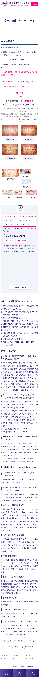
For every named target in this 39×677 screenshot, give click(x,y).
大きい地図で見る (19, 287)
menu (35, 4)
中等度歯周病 (10, 158)
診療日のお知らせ (21, 86)
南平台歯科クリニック (19, 3)
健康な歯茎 (10, 139)
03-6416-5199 (16, 235)
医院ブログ (30, 82)
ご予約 (23, 241)
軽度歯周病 (29, 139)
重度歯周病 (29, 158)
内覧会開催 (6, 86)
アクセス (11, 241)
